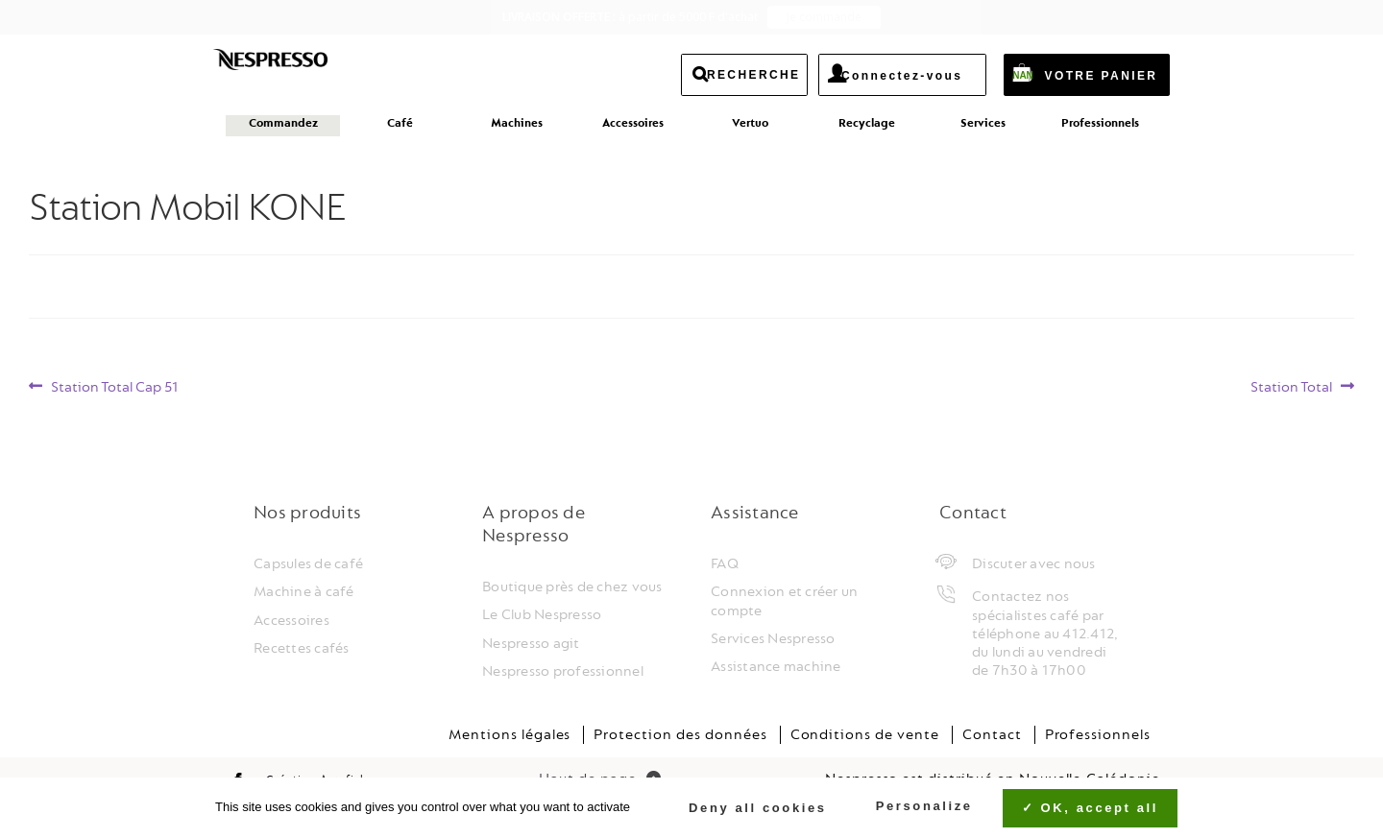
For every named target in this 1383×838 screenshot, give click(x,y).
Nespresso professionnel (562, 671)
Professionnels (1098, 735)
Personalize (924, 806)
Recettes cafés (302, 648)
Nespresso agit (531, 643)
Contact (992, 735)
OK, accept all (1090, 808)
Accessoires (291, 620)
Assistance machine (776, 667)
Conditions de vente (864, 735)
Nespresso (305, 65)
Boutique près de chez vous (572, 587)
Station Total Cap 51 (114, 387)
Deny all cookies (747, 808)
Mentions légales (509, 735)
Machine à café (304, 592)
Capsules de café (308, 564)
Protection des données (680, 735)
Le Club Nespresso (541, 615)
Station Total (1291, 387)
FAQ (725, 564)
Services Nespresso (773, 639)
